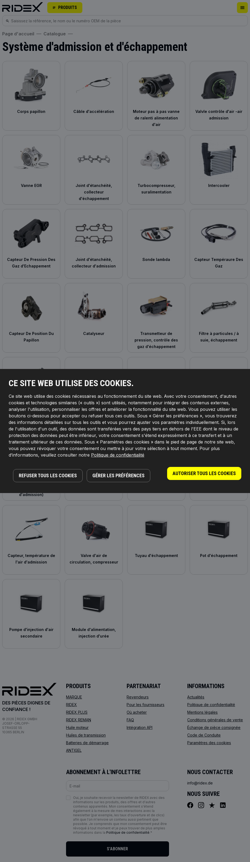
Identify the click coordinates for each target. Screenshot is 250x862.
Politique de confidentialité (117, 455)
